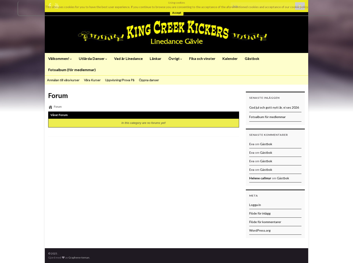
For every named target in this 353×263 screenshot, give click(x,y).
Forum (58, 106)
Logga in (255, 205)
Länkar (155, 58)
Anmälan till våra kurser (63, 80)
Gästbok (252, 58)
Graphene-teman (78, 257)
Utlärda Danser (93, 58)
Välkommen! (60, 58)
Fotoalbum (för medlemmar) (72, 70)
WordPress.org (260, 230)
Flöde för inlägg (260, 213)
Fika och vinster (202, 58)
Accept (176, 12)
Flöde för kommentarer (265, 222)
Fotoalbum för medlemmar (267, 117)
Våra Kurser (92, 80)
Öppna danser (149, 80)
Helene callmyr (260, 178)
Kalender (230, 58)
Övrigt (175, 58)
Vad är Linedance (128, 58)
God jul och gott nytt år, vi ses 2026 (274, 107)
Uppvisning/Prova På (119, 80)
